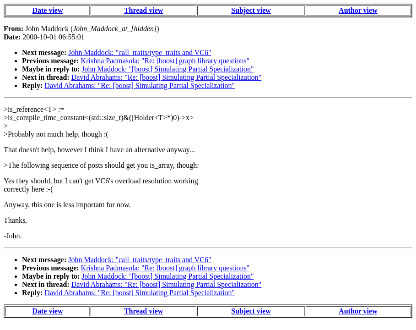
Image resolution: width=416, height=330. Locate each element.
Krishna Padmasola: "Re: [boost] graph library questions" (165, 61)
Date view (47, 10)
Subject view (251, 10)
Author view (358, 10)
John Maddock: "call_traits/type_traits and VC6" (139, 52)
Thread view (143, 10)
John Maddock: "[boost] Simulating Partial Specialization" (167, 69)
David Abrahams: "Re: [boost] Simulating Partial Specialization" (166, 77)
